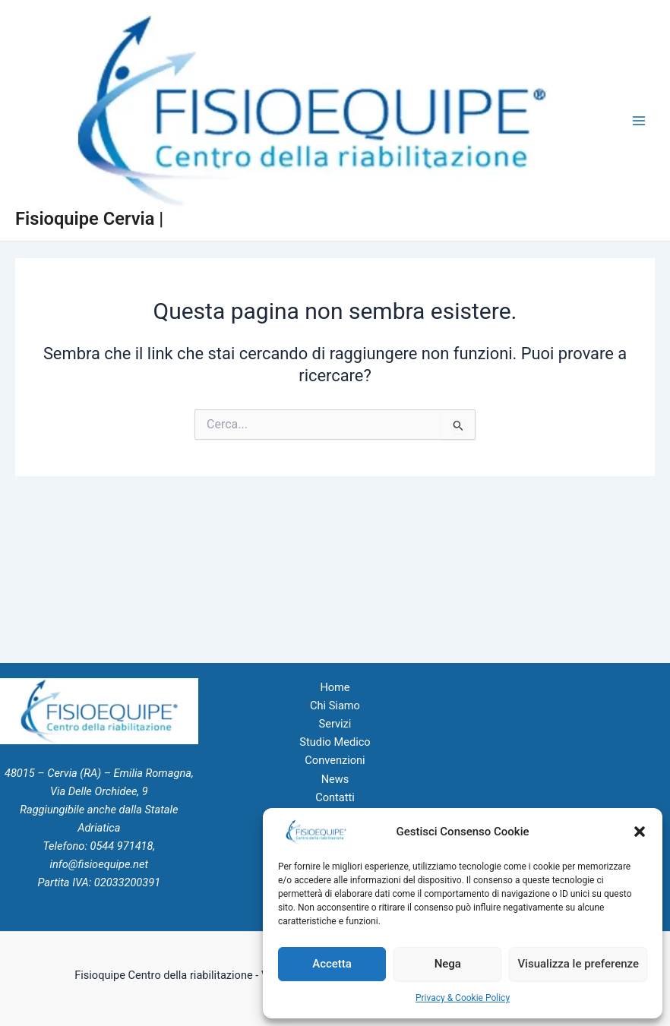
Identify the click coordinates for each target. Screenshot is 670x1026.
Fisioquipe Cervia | (89, 218)
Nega (448, 964)
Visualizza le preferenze (578, 964)
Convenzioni (335, 760)
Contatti (335, 797)
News (335, 779)
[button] (639, 831)
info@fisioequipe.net (99, 864)
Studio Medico (334, 742)
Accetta (332, 964)
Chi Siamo (335, 705)
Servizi (335, 724)
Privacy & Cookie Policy (463, 998)
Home (334, 687)
